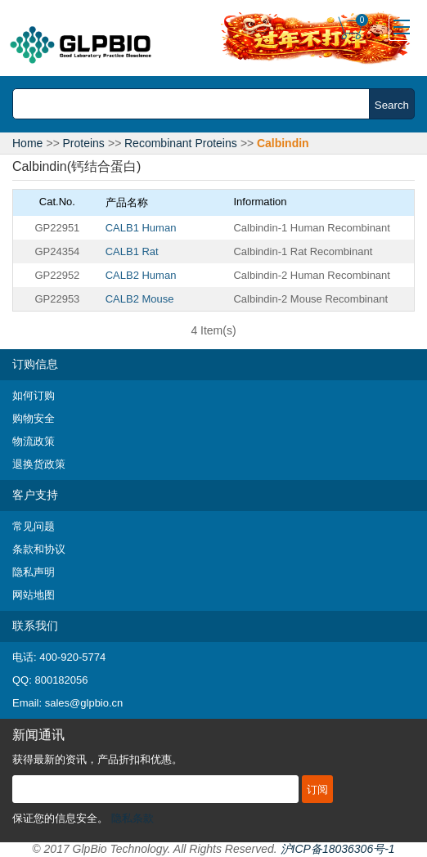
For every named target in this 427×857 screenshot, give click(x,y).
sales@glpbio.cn (84, 703)
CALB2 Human (141, 275)
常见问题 (33, 526)
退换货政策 (38, 464)
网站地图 (33, 595)
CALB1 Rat (132, 251)
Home (27, 143)
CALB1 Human (141, 228)
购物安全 (33, 418)
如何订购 (33, 395)
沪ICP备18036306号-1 (338, 848)
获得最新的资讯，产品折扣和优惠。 (97, 759)
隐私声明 (33, 572)
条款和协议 (38, 549)
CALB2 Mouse (140, 299)
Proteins (84, 143)
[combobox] (195, 103)
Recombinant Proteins (180, 143)
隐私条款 (132, 818)
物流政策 (33, 441)
